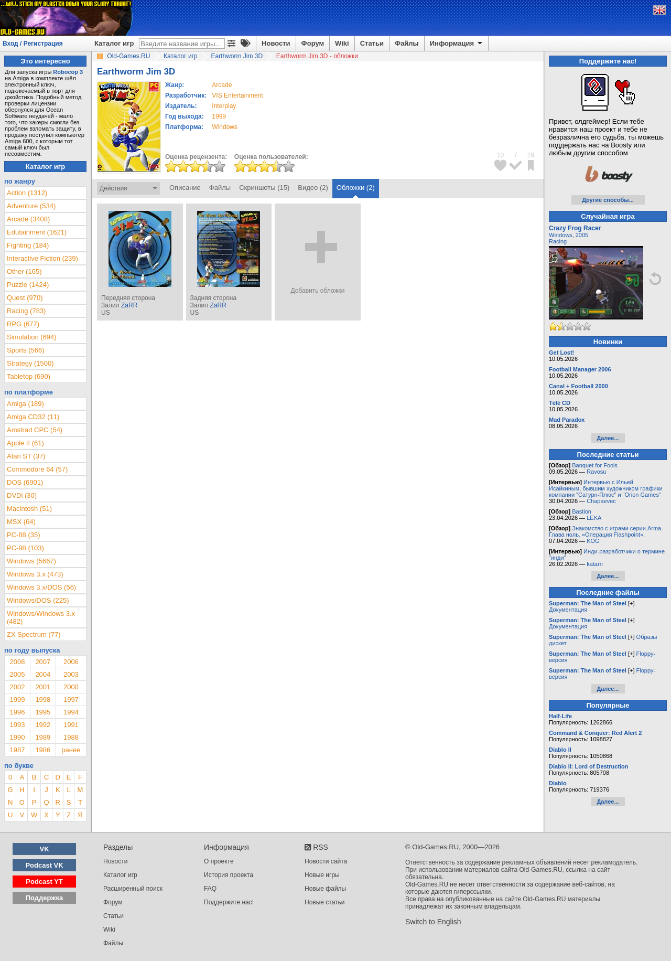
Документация (568, 609)
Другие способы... (608, 200)
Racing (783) (26, 311)
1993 (17, 725)
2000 (71, 687)
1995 (42, 712)
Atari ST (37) (26, 456)
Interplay (224, 106)
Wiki (342, 43)
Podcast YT (44, 881)
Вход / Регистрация (33, 43)
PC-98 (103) (25, 548)
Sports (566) (26, 350)
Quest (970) (25, 298)
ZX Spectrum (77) (34, 634)
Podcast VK (44, 865)
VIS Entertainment (237, 95)
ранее (70, 750)
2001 (42, 687)
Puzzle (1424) (28, 285)
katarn (595, 564)
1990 (17, 737)
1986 (42, 750)
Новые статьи (325, 902)
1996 (17, 712)
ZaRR (129, 305)
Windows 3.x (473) (35, 574)
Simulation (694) (32, 337)
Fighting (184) (28, 245)
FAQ (210, 888)
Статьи (372, 43)
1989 (42, 737)
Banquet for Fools (595, 465)
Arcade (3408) (28, 219)
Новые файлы (325, 888)
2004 (42, 674)
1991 (71, 725)
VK (44, 849)
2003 (71, 674)
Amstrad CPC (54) (34, 430)
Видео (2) (313, 187)
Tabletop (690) (28, 376)
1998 (42, 699)
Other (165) (24, 271)
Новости (276, 43)
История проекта (228, 875)
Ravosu (596, 471)
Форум (312, 43)
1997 (71, 699)
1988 (71, 737)
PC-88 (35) (23, 535)
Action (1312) (27, 193)
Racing (558, 241)
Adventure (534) (31, 206)
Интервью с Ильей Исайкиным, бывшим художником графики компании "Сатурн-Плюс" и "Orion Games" (606, 488)
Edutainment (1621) (37, 232)
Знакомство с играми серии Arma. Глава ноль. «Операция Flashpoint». (606, 531)
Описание (185, 187)
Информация (457, 43)
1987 (17, 750)
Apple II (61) (25, 443)
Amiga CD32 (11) (33, 417)
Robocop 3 (68, 72)
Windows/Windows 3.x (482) (41, 617)
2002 (17, 687)
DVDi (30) (22, 495)
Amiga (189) (25, 404)
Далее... (608, 438)
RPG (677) (23, 324)
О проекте (219, 861)
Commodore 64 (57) (37, 469)
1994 (71, 712)
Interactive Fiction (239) (42, 258)
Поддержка (44, 898)
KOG (593, 541)
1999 (219, 116)
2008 (17, 662)
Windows (560, 235)
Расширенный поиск (133, 888)
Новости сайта (326, 861)
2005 (17, 674)
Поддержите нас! (229, 902)
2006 (71, 662)
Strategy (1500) (30, 363)
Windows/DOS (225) (38, 600)
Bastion (581, 511)
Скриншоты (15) (264, 187)
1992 (42, 725)
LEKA (594, 518)
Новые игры (322, 875)
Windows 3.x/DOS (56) (41, 587)
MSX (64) (21, 522)
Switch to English (433, 921)
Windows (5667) (31, 561)
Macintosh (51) (29, 508)
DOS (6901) (25, 482)
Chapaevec (601, 501)
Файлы (407, 43)
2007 (42, 662)
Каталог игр (114, 43)
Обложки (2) (356, 187)
